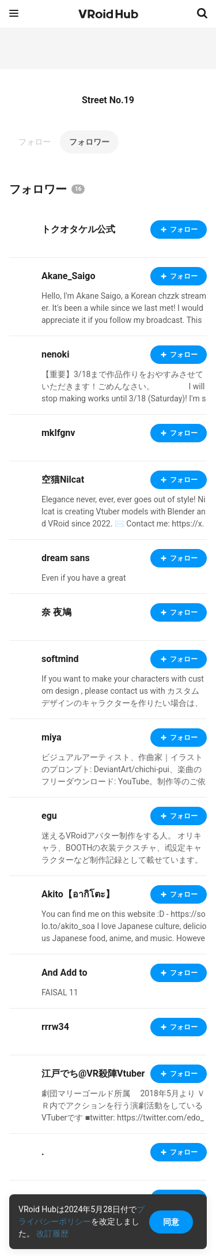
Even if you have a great (83, 577)
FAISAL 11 (59, 992)
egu (49, 815)
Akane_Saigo (68, 275)
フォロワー (89, 141)
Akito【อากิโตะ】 (78, 894)
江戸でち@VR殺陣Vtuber (93, 1073)
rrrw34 (55, 1026)
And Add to (64, 972)
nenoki (55, 354)
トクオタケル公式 (78, 229)
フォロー (34, 141)
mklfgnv (58, 432)
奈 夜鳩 (56, 612)
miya (51, 737)
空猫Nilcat (62, 479)
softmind (59, 658)
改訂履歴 (52, 1233)
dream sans (65, 557)
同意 (171, 1222)
